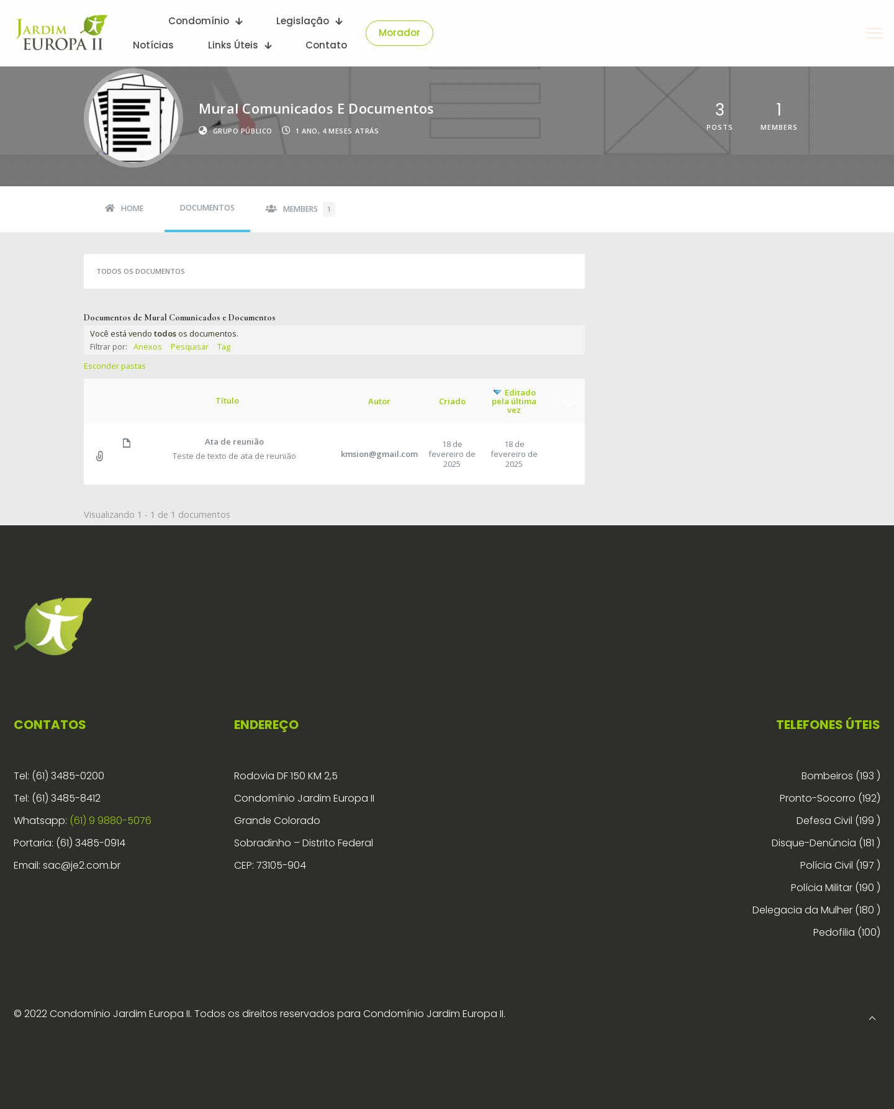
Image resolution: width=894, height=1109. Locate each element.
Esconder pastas (115, 365)
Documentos (207, 207)
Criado (452, 401)
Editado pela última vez (514, 401)
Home (132, 208)
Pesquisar (190, 346)
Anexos (147, 346)
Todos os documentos (140, 271)
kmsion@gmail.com (379, 453)
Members (309, 209)
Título (227, 400)
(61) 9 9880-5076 (110, 820)
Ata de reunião (234, 441)
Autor (379, 401)
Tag (223, 346)
